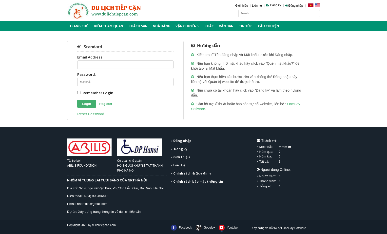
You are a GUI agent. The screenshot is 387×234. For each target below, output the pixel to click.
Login (86, 104)
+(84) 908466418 (95, 196)
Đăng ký (273, 5)
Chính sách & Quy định (192, 173)
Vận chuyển (187, 26)
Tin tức (245, 26)
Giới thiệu (241, 5)
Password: (86, 75)
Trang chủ (79, 26)
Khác (209, 26)
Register (105, 104)
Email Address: (90, 57)
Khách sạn (138, 26)
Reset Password (90, 114)
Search (316, 13)
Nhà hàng (161, 26)
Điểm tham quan (108, 26)
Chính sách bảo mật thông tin (198, 181)
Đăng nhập (294, 5)
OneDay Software (294, 228)
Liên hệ (257, 5)
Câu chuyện (268, 26)
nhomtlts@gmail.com (92, 204)
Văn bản (226, 26)
